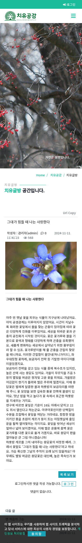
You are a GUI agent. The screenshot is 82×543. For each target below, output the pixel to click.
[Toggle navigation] (73, 16)
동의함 (36, 533)
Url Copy (69, 213)
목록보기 (67, 474)
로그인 (69, 4)
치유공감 (56, 175)
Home (40, 175)
